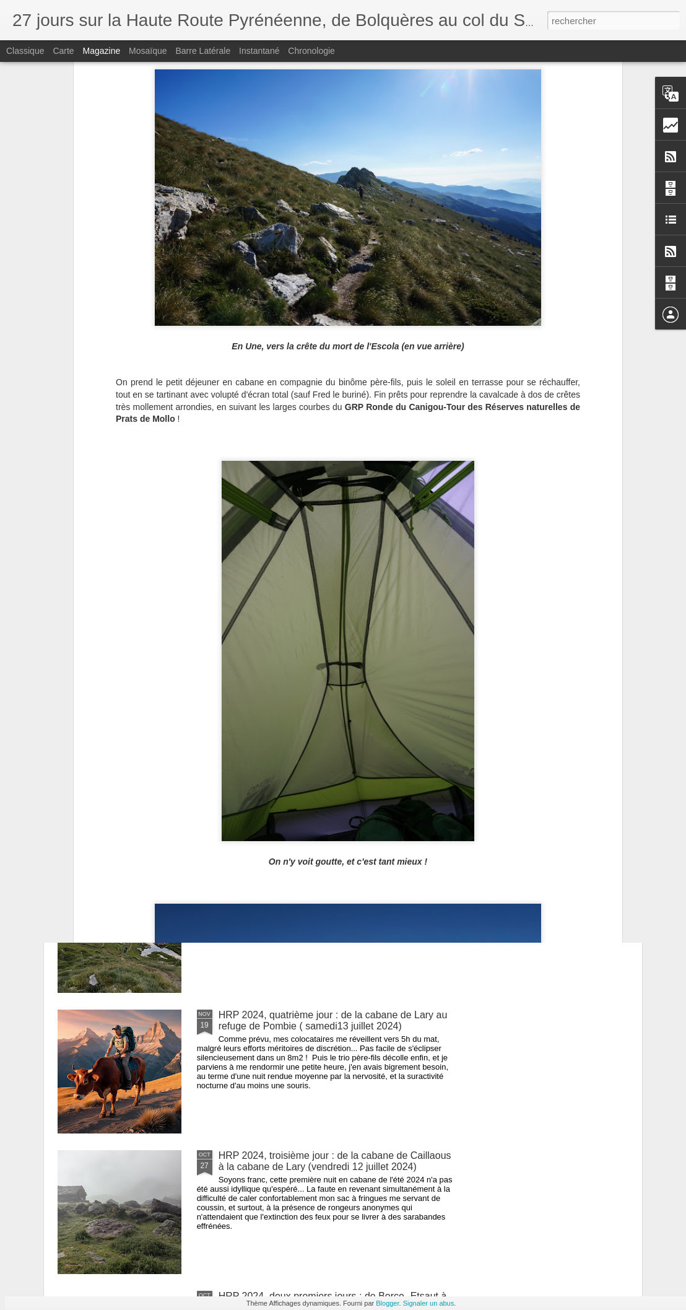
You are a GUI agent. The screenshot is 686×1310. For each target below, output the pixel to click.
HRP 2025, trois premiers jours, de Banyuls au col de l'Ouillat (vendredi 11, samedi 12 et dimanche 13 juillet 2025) (418, 522)
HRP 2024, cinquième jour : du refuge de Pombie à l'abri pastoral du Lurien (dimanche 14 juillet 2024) (331, 880)
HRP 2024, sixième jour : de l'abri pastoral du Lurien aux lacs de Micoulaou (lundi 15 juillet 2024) (333, 739)
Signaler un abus (428, 1303)
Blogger (387, 1303)
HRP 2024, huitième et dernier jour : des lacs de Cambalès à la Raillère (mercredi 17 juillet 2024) (568, 510)
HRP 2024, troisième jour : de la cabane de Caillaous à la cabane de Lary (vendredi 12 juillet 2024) (335, 1161)
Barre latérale (202, 51)
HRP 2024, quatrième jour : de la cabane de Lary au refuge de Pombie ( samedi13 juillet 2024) (333, 1020)
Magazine (102, 51)
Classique (25, 51)
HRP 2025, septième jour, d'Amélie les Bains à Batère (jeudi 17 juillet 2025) (130, 505)
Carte (63, 51)
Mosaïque (148, 51)
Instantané (259, 51)
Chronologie (311, 51)
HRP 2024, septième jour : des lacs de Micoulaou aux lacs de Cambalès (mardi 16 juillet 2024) (336, 598)
